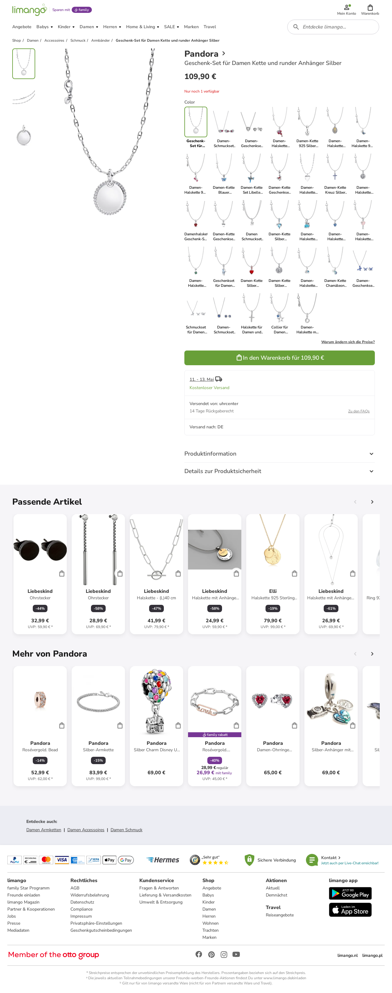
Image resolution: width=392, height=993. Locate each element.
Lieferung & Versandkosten (165, 895)
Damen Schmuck (126, 830)
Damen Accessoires (85, 830)
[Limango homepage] (29, 9)
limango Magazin (23, 902)
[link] (223, 127)
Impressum (81, 916)
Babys (208, 895)
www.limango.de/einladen (284, 978)
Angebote (211, 888)
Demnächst (276, 895)
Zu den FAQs (359, 411)
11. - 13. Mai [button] (202, 379)
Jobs (11, 916)
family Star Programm (28, 888)
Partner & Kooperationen (31, 909)
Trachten (210, 930)
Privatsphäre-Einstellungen (96, 923)
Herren (209, 916)
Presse (13, 923)
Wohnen (210, 923)
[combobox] (333, 27)
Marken (209, 937)
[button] (370, 9)
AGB (74, 888)
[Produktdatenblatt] (40, 574)
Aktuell (273, 888)
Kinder (208, 902)
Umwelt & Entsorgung (161, 902)
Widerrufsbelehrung (89, 895)
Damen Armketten (43, 830)
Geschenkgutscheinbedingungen (101, 930)
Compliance (81, 909)
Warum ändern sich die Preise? (348, 341)
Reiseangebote (280, 915)
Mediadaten (18, 930)
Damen (209, 909)
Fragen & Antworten (159, 888)
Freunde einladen (23, 895)
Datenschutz (82, 902)
